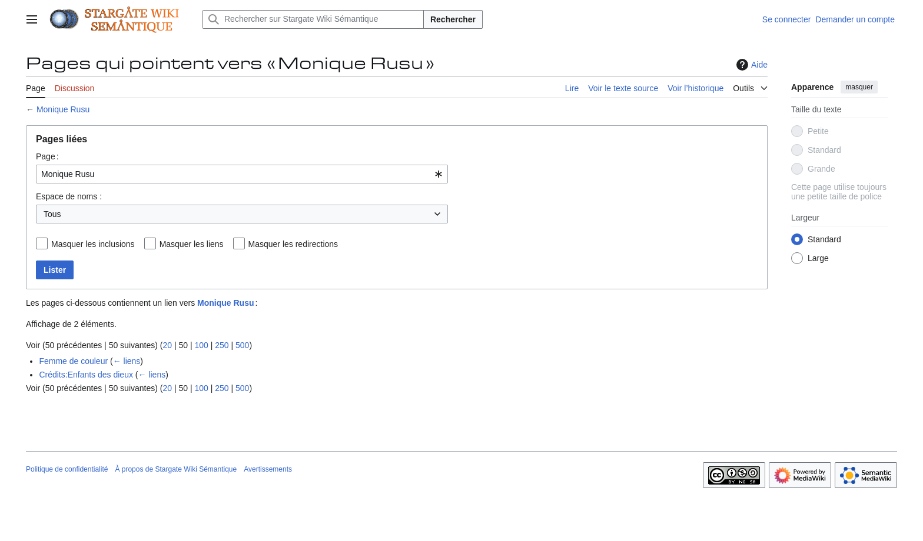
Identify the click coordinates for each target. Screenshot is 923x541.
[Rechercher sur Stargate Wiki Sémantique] (313, 19)
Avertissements (268, 469)
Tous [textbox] (52, 214)
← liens (127, 361)
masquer (859, 87)
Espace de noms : (69, 196)
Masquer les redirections (293, 244)
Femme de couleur (73, 361)
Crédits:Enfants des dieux (86, 374)
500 (242, 345)
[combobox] (242, 174)
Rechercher (453, 19)
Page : (47, 156)
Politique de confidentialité (67, 469)
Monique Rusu (62, 109)
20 (167, 345)
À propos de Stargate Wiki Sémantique (176, 469)
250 (221, 345)
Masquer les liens (192, 244)
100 (201, 345)
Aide (750, 65)
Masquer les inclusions (93, 244)
